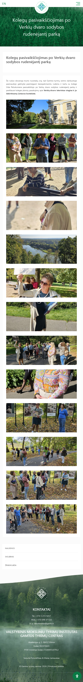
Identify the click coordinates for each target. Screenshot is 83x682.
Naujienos (10, 548)
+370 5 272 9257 (43, 616)
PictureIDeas (36, 658)
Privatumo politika (56, 666)
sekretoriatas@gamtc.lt (44, 623)
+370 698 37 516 (44, 619)
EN (4, 3)
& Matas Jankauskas (51, 658)
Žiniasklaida (10, 565)
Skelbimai (9, 556)
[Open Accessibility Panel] (77, 676)
